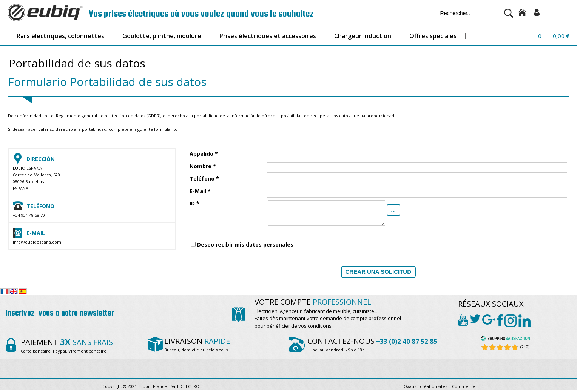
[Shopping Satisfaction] (505, 339)
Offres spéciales (433, 36)
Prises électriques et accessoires (267, 36)
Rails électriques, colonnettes (60, 36)
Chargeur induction (362, 36)
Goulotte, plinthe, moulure (161, 36)
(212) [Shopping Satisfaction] (524, 347)
